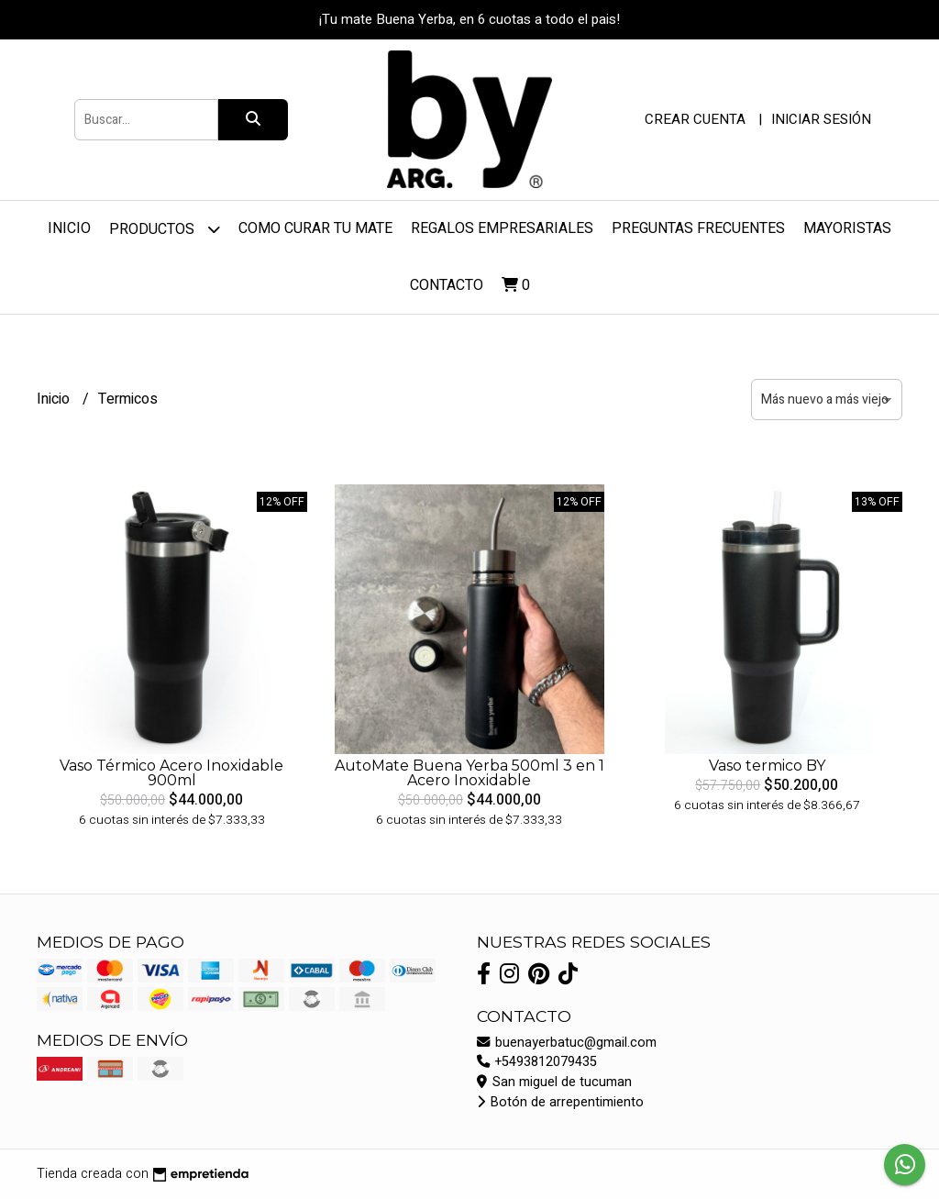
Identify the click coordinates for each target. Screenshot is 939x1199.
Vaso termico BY (767, 765)
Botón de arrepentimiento (560, 1102)
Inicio (69, 228)
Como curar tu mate (315, 228)
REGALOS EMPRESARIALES (502, 228)
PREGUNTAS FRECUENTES (698, 228)
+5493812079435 (537, 1061)
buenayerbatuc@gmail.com (567, 1042)
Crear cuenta (695, 119)
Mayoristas (847, 228)
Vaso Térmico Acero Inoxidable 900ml (171, 773)
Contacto (446, 285)
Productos (164, 229)
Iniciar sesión (821, 119)
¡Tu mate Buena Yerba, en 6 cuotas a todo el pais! (469, 19)
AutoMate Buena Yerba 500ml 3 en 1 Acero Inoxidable (469, 773)
